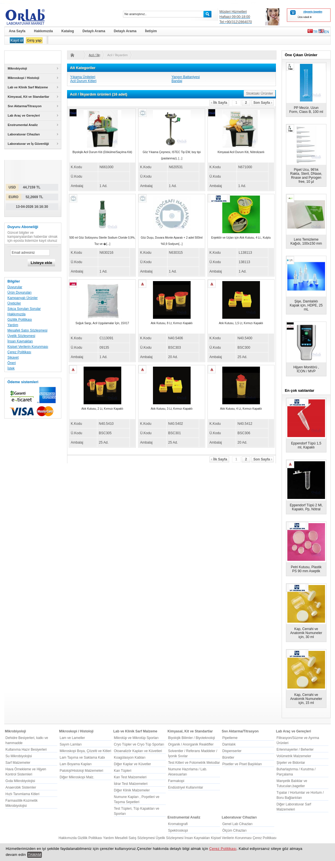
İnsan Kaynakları (20, 341)
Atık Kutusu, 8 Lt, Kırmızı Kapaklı (172, 323)
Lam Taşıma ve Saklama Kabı (82, 758)
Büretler (228, 758)
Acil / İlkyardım (94, 55)
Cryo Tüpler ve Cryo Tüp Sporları (139, 744)
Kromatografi (178, 824)
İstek (11, 368)
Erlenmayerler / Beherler (295, 750)
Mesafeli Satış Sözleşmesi (27, 330)
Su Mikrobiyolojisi (18, 756)
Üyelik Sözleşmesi (21, 336)
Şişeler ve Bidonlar (291, 763)
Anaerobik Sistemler (20, 787)
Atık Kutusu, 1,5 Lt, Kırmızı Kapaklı (241, 323)
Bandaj (176, 81)
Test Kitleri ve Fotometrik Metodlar (194, 763)
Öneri (11, 363)
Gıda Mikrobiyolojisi (20, 781)
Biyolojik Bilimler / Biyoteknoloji (191, 738)
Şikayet (13, 358)
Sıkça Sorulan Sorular (24, 309)
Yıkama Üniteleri (82, 77)
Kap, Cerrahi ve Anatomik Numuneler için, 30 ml (306, 633)
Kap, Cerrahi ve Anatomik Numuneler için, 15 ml (306, 699)
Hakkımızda (16, 314)
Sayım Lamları (71, 744)
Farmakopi (176, 781)
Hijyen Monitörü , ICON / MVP (306, 369)
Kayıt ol (17, 40)
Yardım (12, 325)
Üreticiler (14, 303)
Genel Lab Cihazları (237, 824)
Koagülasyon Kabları (130, 758)
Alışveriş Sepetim (312, 11)
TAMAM (34, 854)
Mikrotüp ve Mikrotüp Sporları (136, 738)
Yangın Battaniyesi (185, 77)
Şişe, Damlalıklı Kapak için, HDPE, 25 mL (306, 305)
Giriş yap (34, 40)
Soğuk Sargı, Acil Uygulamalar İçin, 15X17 (102, 323)
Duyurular (14, 287)
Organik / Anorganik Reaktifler (190, 744)
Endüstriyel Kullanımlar (185, 787)
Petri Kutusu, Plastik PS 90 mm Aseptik (306, 569)
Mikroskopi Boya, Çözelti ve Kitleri (85, 751)
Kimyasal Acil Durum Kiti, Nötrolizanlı (241, 152)
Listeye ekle (41, 263)
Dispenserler (231, 751)
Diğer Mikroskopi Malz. (77, 777)
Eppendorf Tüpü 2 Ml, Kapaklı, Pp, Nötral (306, 507)
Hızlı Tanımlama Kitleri (22, 794)
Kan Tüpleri (122, 771)
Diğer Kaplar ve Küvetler (132, 764)
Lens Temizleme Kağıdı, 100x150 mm (306, 241)
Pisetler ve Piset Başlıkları (242, 764)
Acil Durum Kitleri (83, 81)
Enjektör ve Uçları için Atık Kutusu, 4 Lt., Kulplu (241, 237)
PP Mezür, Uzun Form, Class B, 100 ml (306, 110)
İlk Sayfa (219, 103)
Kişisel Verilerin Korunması (27, 347)
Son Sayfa (262, 103)
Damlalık (229, 744)
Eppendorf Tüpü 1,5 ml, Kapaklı (306, 445)
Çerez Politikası (19, 352)
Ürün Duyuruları (19, 293)
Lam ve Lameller (72, 738)
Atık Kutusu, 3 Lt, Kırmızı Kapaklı (172, 408)
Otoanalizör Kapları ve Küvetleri (138, 751)
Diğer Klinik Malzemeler (132, 790)
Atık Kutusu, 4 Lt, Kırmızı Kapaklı (241, 408)
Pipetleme (229, 738)
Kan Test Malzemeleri (130, 777)
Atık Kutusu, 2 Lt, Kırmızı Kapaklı (102, 408)
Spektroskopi (178, 830)
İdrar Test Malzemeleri (131, 784)
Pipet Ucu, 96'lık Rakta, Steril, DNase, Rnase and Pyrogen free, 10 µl (306, 176)
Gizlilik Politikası (19, 320)
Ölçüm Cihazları (234, 830)
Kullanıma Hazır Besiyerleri (26, 750)
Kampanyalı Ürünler (22, 298)
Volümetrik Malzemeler (294, 756)
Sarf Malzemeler (17, 763)
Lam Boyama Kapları (76, 764)
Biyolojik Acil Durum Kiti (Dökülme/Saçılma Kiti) (102, 152)
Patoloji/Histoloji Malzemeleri (81, 771)
